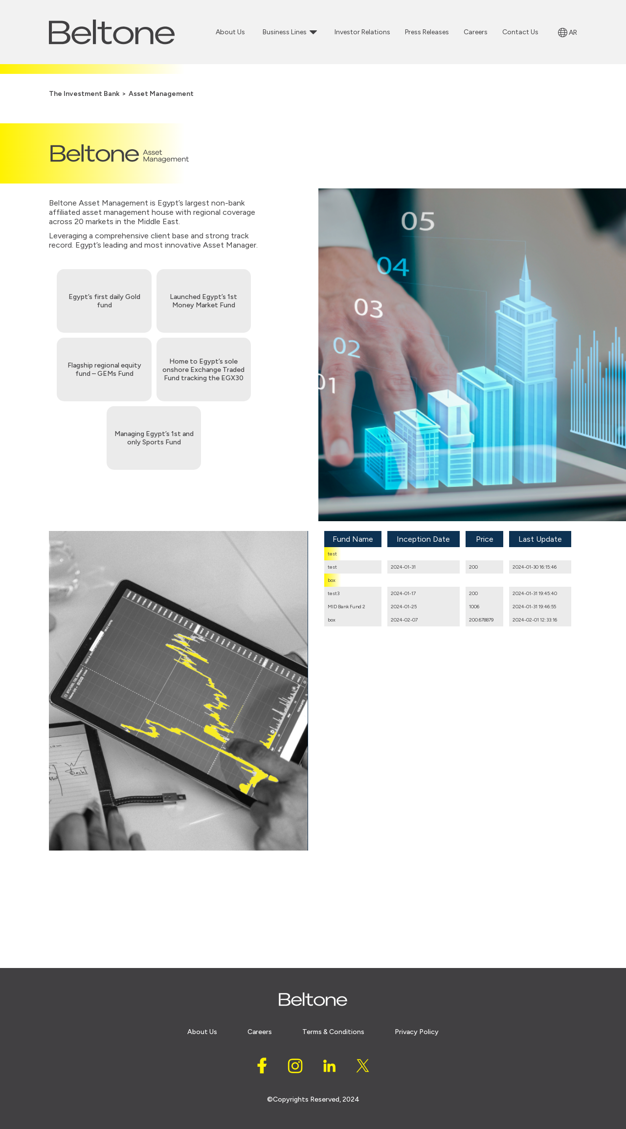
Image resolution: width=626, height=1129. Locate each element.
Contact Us (520, 32)
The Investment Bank (84, 94)
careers (259, 1032)
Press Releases (427, 32)
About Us (230, 32)
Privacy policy (417, 1032)
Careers (476, 32)
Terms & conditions (333, 1032)
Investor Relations (362, 32)
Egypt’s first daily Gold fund (104, 301)
